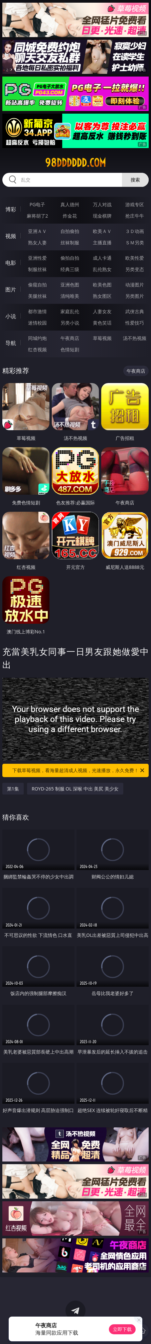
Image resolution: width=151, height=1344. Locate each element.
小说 (10, 316)
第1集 (13, 788)
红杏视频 (37, 349)
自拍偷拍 (69, 231)
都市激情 (37, 311)
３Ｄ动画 (134, 231)
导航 (10, 343)
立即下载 (122, 1329)
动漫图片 (134, 284)
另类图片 (134, 296)
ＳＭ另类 (134, 242)
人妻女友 (102, 311)
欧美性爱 (134, 258)
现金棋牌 (102, 216)
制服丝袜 (37, 269)
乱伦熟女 (102, 269)
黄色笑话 (102, 323)
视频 (10, 236)
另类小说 (69, 323)
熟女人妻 (37, 242)
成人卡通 (102, 258)
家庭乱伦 (69, 311)
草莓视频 (102, 338)
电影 (10, 262)
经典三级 (69, 269)
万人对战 (102, 204)
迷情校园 (37, 323)
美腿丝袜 (37, 296)
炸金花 (70, 216)
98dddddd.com (75, 162)
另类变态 (134, 269)
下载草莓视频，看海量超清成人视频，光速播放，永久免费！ (78, 770)
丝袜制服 (69, 242)
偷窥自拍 (37, 284)
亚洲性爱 (37, 258)
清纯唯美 (69, 296)
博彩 (10, 209)
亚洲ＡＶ (37, 231)
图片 (10, 289)
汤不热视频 (134, 338)
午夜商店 (69, 338)
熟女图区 (102, 296)
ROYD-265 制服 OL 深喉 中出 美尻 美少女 (75, 788)
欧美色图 (102, 284)
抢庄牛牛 (134, 216)
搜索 (135, 179)
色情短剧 (69, 349)
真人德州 (69, 204)
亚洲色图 (69, 284)
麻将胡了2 (37, 216)
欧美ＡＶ (102, 231)
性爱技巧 (134, 323)
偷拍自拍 (69, 258)
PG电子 (37, 204)
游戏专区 (134, 204)
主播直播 (102, 242)
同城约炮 (37, 338)
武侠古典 (134, 311)
